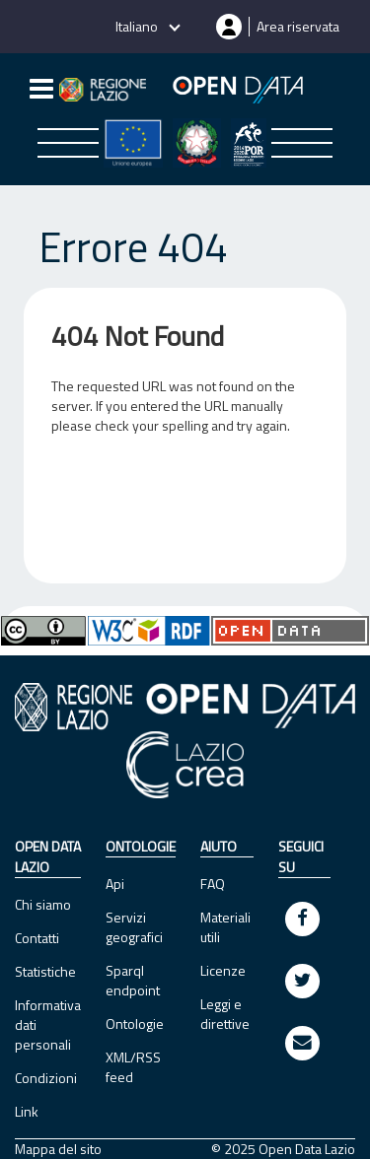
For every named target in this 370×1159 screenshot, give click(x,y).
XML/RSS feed (133, 1067)
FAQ (212, 883)
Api (115, 883)
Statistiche (45, 971)
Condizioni (46, 1077)
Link (26, 1111)
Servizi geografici (134, 927)
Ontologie (135, 1023)
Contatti (37, 937)
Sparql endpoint (133, 980)
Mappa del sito (58, 1149)
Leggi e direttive (225, 1013)
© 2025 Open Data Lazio (283, 1149)
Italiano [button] (138, 26)
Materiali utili (225, 927)
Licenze (223, 970)
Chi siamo (43, 904)
